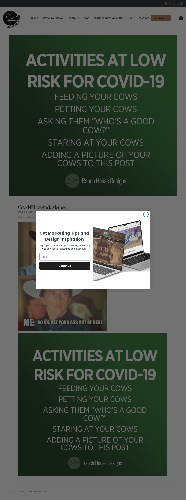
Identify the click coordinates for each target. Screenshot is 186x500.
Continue (64, 266)
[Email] (64, 256)
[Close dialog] (146, 214)
